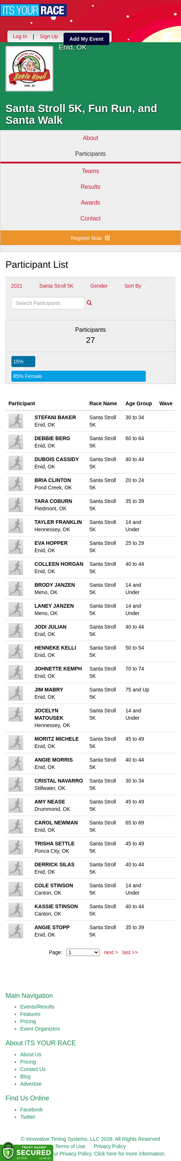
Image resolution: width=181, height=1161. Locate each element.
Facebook (31, 1110)
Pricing (28, 1021)
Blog (25, 1076)
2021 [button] (19, 286)
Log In (20, 36)
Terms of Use (70, 1146)
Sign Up (49, 36)
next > (111, 952)
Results (90, 187)
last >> (130, 952)
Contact (90, 218)
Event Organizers (40, 1029)
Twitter (27, 1117)
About (90, 138)
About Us (30, 1054)
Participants (90, 154)
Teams (90, 171)
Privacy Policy (110, 1146)
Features (30, 1014)
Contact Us (33, 1069)
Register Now (90, 238)
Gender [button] (101, 286)
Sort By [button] (135, 286)
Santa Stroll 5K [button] (59, 286)
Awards (90, 203)
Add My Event (86, 39)
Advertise (30, 1084)
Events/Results (37, 1007)
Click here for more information (129, 1154)
